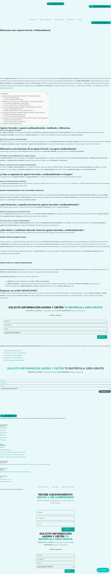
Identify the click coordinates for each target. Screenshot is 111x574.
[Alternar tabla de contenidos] (46, 93)
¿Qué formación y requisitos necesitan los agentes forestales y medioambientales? (23, 112)
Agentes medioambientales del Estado (14, 108)
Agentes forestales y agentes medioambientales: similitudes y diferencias (21, 96)
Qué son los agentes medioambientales (14, 99)
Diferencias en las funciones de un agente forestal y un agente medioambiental (22, 101)
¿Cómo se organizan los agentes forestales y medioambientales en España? (22, 107)
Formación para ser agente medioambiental (15, 116)
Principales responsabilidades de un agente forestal (17, 103)
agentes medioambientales (30, 78)
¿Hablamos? (103, 570)
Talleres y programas (45, 19)
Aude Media (70, 19)
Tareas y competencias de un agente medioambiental (17, 105)
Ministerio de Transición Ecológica (61, 183)
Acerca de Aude (59, 19)
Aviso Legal (55, 487)
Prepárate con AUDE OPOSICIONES (11, 123)
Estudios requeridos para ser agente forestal (15, 114)
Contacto (79, 19)
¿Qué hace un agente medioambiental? (15, 353)
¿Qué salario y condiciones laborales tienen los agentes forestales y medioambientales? (25, 118)
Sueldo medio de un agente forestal (13, 119)
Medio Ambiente (3, 445)
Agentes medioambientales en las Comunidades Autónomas (19, 110)
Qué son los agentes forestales (12, 97)
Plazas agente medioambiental (13, 350)
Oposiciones (32, 19)
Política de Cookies (43, 487)
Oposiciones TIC (3, 476)
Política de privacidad (67, 487)
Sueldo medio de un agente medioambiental (15, 121)
